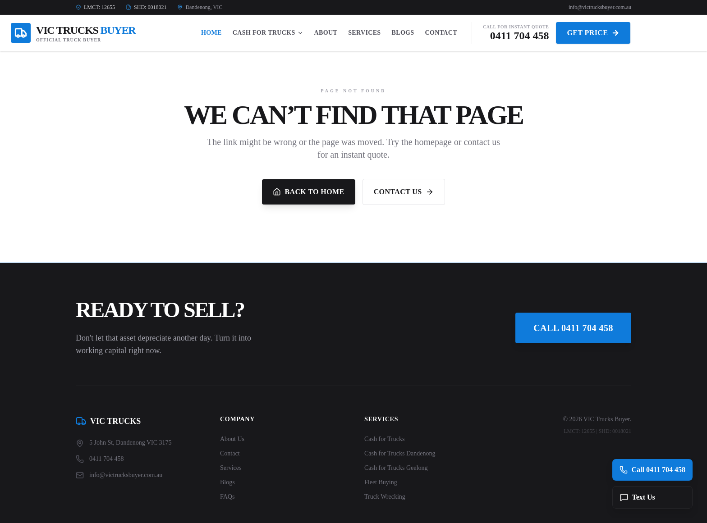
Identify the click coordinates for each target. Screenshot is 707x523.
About (326, 32)
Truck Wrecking (384, 496)
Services (364, 32)
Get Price (593, 33)
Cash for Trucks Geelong (395, 467)
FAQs (227, 496)
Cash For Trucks (268, 32)
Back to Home (308, 192)
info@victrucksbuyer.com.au (600, 7)
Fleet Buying (380, 482)
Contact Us (404, 192)
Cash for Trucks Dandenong (400, 453)
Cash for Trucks (384, 439)
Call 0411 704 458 (573, 328)
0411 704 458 (519, 35)
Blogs (403, 32)
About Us (232, 439)
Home (211, 32)
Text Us (637, 497)
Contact (441, 32)
